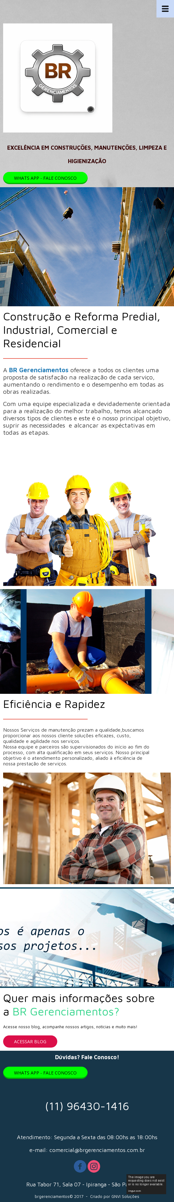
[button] (45, 178)
